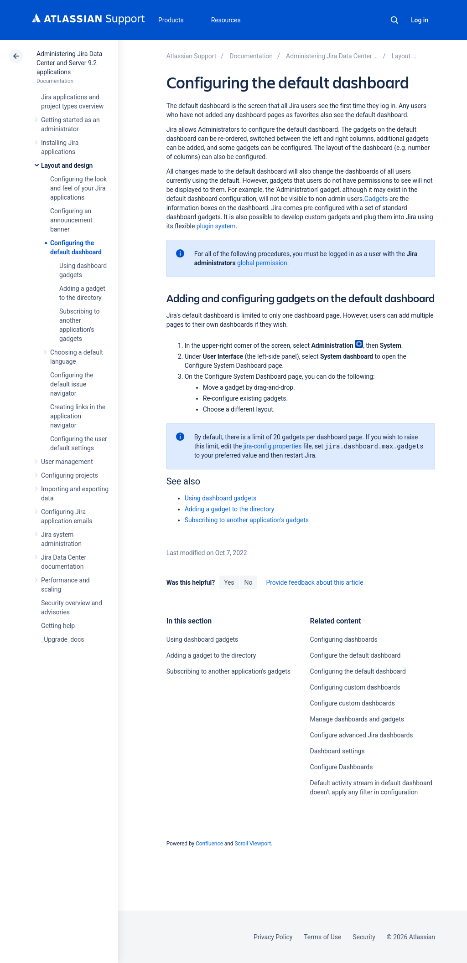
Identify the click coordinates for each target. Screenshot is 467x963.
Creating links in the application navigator (77, 416)
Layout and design (67, 165)
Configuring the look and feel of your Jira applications (78, 188)
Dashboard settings (337, 751)
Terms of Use (322, 937)
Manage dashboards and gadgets (357, 719)
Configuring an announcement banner (71, 220)
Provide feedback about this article (314, 582)
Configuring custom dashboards (355, 687)
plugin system (216, 226)
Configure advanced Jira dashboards (361, 735)
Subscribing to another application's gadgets (247, 520)
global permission (262, 263)
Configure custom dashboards (352, 703)
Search (394, 20)
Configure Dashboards (341, 767)
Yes (229, 582)
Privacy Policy (273, 937)
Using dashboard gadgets (221, 498)
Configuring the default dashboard (358, 671)
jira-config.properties (273, 446)
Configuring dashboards (344, 639)
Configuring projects (69, 475)
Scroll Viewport (252, 843)
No (248, 582)
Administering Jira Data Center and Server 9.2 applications (69, 63)
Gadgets (376, 198)
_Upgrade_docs (62, 639)
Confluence (209, 843)
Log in (419, 20)
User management (67, 461)
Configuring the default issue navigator (71, 384)
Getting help (58, 625)
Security (364, 937)
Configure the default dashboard (355, 655)
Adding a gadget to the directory (230, 509)
